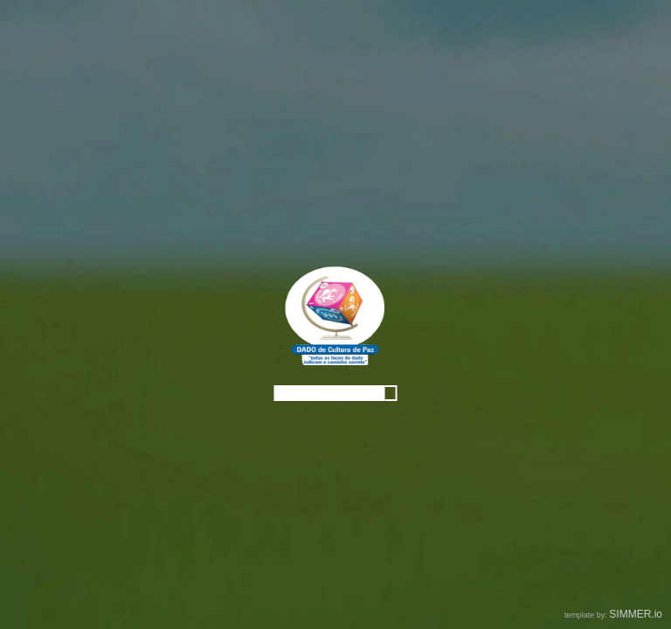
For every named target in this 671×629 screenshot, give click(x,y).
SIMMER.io (635, 614)
